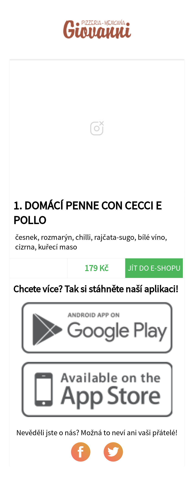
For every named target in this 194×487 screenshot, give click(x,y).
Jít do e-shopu (154, 268)
